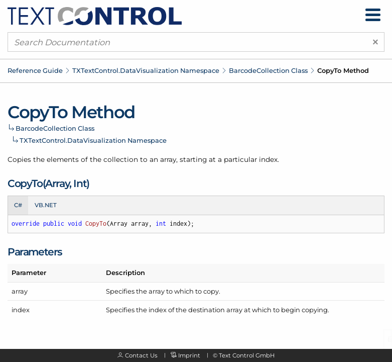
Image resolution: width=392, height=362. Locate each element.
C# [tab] (18, 205)
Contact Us (141, 355)
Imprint (189, 355)
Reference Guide (35, 70)
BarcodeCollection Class (268, 70)
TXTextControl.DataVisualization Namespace (145, 70)
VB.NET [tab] (46, 205)
